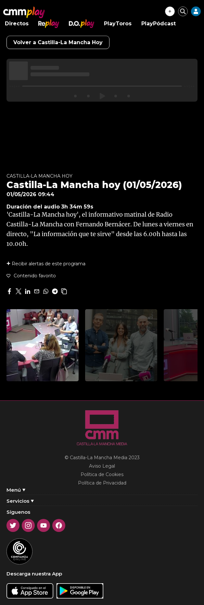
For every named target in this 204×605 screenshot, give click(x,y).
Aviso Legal (102, 466)
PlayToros (118, 23)
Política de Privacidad (102, 483)
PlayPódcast (158, 23)
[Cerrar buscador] (183, 11)
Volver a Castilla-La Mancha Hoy (58, 42)
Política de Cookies (102, 474)
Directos (17, 23)
